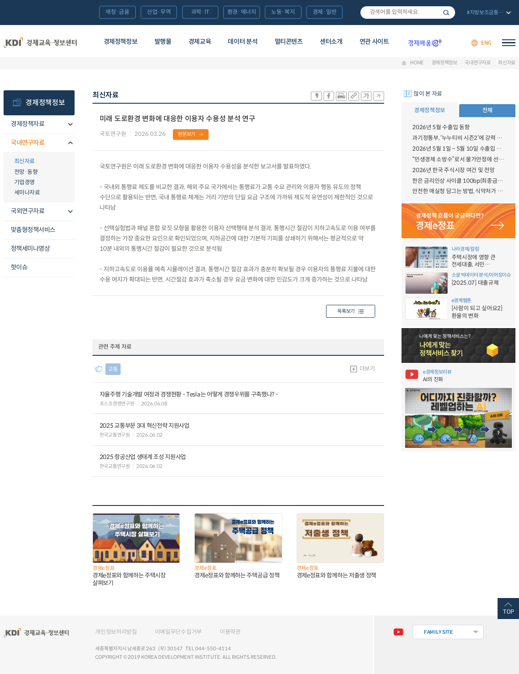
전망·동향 (26, 172)
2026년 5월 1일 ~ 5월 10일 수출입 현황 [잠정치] (458, 148)
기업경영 (24, 182)
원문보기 (186, 134)
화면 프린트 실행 (341, 96)
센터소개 (331, 42)
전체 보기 (488, 13)
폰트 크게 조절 (366, 96)
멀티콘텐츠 (289, 42)
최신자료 (506, 62)
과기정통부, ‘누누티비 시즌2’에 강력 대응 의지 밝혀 (458, 138)
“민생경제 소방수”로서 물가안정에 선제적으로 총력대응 (458, 159)
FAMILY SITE (438, 632)
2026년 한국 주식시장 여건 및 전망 (453, 170)
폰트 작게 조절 (378, 96)
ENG (486, 42)
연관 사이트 (374, 42)
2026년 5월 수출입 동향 (440, 127)
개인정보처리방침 (116, 632)
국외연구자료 (28, 211)
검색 (446, 12)
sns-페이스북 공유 (328, 96)
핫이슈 (19, 267)
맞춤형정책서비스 (33, 230)
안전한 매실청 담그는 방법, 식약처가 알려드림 (458, 191)
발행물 (163, 42)
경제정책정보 (121, 42)
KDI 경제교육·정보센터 (40, 42)
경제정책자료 (28, 124)
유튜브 (398, 632)
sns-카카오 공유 (316, 96)
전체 (487, 110)
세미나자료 (27, 192)
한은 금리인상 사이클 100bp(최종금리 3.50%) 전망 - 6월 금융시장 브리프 (458, 181)
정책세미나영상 (30, 248)
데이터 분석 (242, 42)
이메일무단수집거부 (178, 632)
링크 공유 (353, 96)
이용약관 (230, 632)
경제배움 (425, 43)
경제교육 (199, 42)
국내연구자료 (477, 62)
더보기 (367, 368)
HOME (417, 62)
